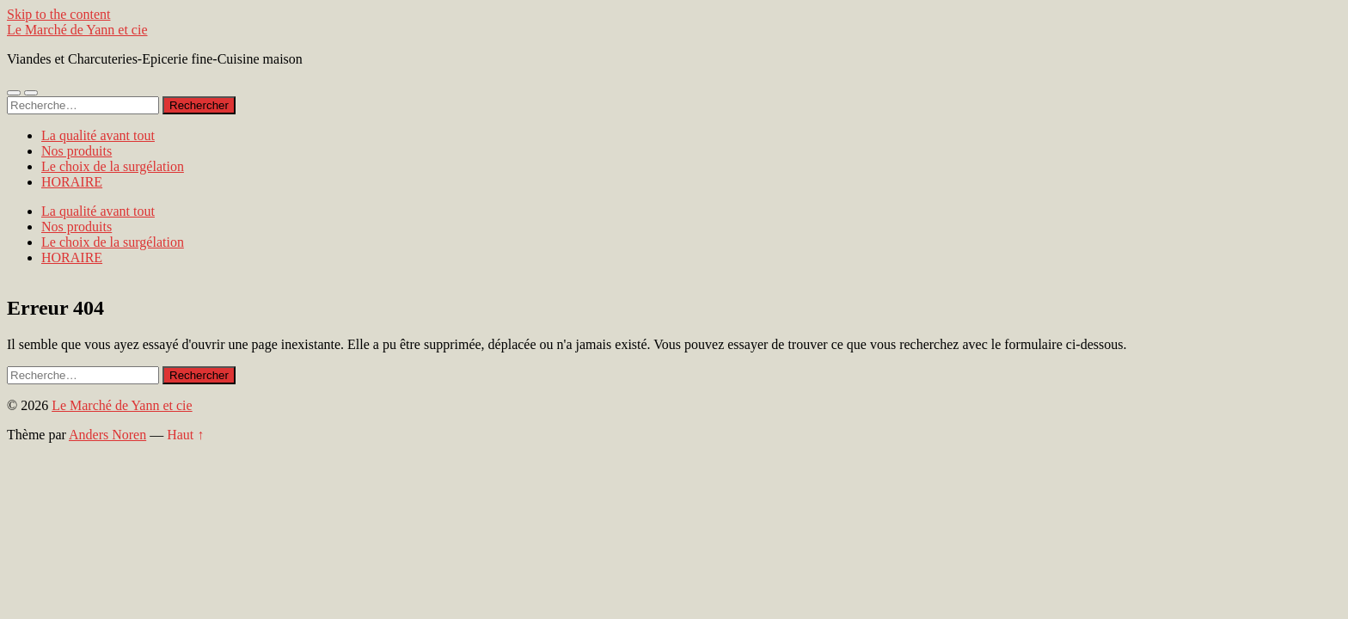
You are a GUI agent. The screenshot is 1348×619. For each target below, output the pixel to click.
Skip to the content (58, 14)
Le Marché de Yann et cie (77, 29)
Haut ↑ (185, 434)
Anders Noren (107, 434)
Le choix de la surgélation (112, 166)
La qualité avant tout (98, 135)
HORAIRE (71, 182)
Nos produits (76, 151)
